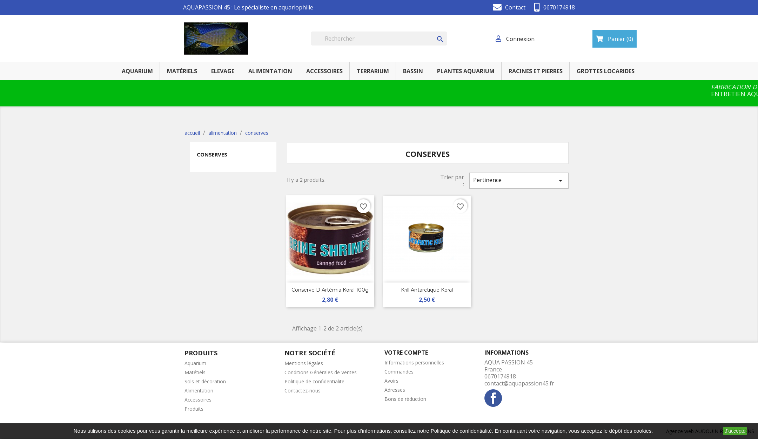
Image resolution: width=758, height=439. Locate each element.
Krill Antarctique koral (427, 290)
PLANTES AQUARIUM (466, 71)
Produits (194, 408)
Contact (515, 7)
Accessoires (198, 399)
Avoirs (391, 380)
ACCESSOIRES (324, 71)
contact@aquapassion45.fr (519, 383)
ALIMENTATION (270, 71)
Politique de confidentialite (314, 381)
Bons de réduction (405, 399)
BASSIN (413, 71)
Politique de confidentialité (461, 431)
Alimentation (199, 390)
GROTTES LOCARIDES (606, 71)
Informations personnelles (414, 362)
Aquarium (195, 363)
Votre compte (406, 352)
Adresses (394, 389)
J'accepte (735, 431)
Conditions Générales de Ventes (320, 372)
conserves (212, 154)
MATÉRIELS (182, 71)
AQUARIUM (137, 71)
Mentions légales (303, 363)
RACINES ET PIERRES (536, 71)
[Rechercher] (379, 39)
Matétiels (195, 372)
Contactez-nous (302, 390)
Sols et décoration (205, 381)
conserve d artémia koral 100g (330, 290)
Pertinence (518, 180)
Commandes (399, 371)
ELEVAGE (222, 71)
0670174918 (559, 7)
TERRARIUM (373, 71)
